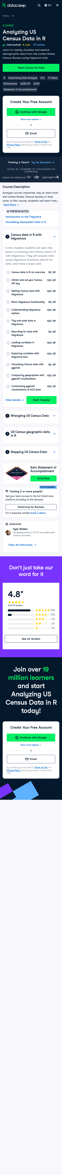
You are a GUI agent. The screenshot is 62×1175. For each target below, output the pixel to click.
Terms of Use (41, 142)
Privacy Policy (13, 145)
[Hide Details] (54, 237)
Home (6, 16)
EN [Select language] (47, 5)
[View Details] (54, 416)
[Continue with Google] (31, 112)
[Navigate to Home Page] (14, 5)
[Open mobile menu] (57, 5)
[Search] (39, 5)
